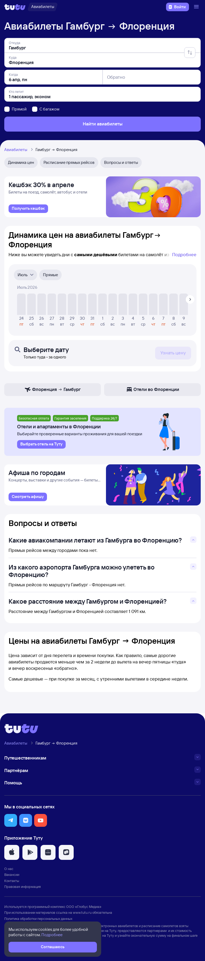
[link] (28, 210)
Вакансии (11, 877)
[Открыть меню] (197, 7)
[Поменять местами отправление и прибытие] (189, 52)
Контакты (11, 883)
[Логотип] (15, 7)
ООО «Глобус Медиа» (83, 909)
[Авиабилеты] (42, 7)
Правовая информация (22, 889)
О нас (8, 871)
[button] (10, 822)
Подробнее (184, 256)
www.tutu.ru (82, 914)
